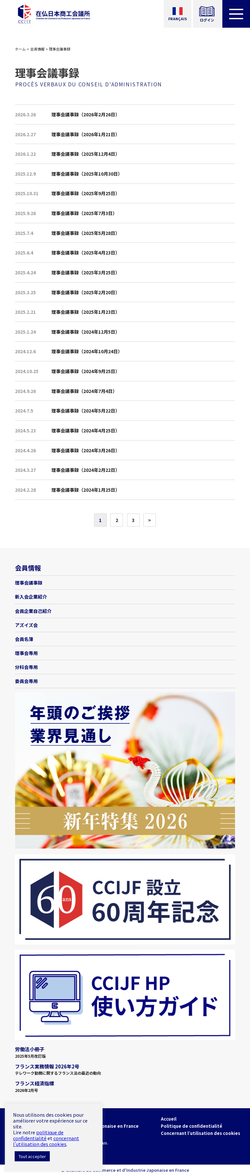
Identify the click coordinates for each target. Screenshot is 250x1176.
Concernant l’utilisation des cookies (200, 1133)
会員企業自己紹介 (33, 611)
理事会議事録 (28, 582)
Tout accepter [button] (32, 1156)
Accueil (168, 1119)
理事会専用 (26, 653)
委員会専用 (26, 681)
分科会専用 (26, 667)
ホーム (20, 48)
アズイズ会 (26, 625)
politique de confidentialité (38, 1135)
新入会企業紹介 (31, 596)
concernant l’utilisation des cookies (46, 1141)
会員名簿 (24, 639)
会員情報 (37, 48)
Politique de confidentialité (191, 1126)
